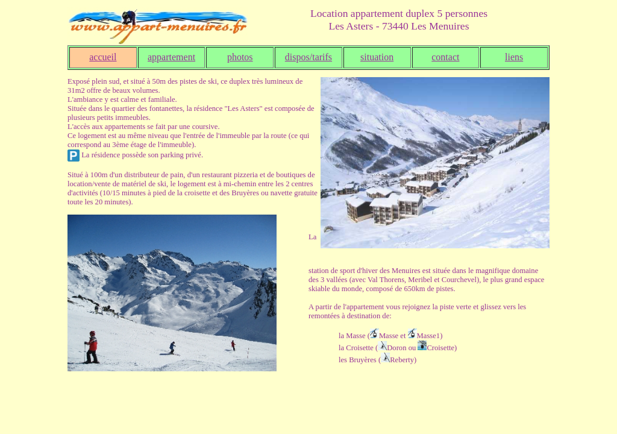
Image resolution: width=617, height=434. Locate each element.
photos (240, 57)
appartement (171, 57)
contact (445, 57)
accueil (102, 57)
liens (514, 57)
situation (376, 57)
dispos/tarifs (308, 57)
